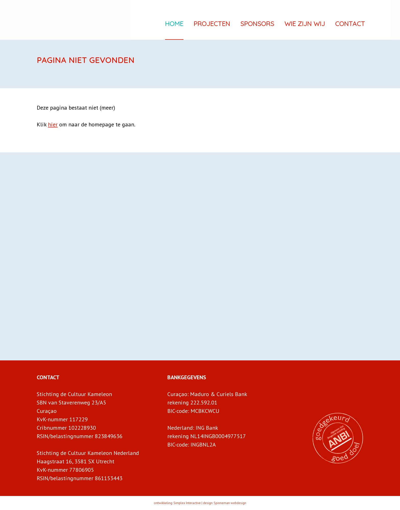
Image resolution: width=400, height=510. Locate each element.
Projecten (212, 25)
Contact (350, 25)
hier (53, 124)
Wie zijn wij (304, 25)
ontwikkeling (163, 503)
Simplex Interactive (187, 503)
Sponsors (257, 25)
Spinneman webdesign (230, 503)
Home (174, 25)
